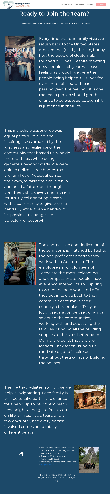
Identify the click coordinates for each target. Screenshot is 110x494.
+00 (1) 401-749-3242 (48, 465)
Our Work (90, 5)
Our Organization (66, 5)
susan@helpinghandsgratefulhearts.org (43, 23)
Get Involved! (79, 5)
